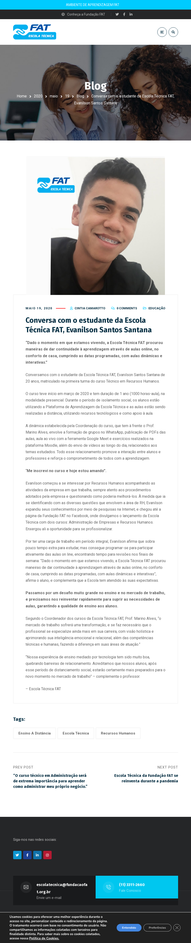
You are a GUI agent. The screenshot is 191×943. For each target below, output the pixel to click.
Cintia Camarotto (90, 312)
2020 (38, 96)
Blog (80, 96)
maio (54, 96)
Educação (156, 312)
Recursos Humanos (118, 736)
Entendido (119, 925)
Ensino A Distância (34, 736)
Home (22, 96)
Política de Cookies (33, 938)
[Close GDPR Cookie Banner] (176, 925)
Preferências (153, 925)
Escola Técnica (76, 736)
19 (67, 96)
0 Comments (127, 312)
